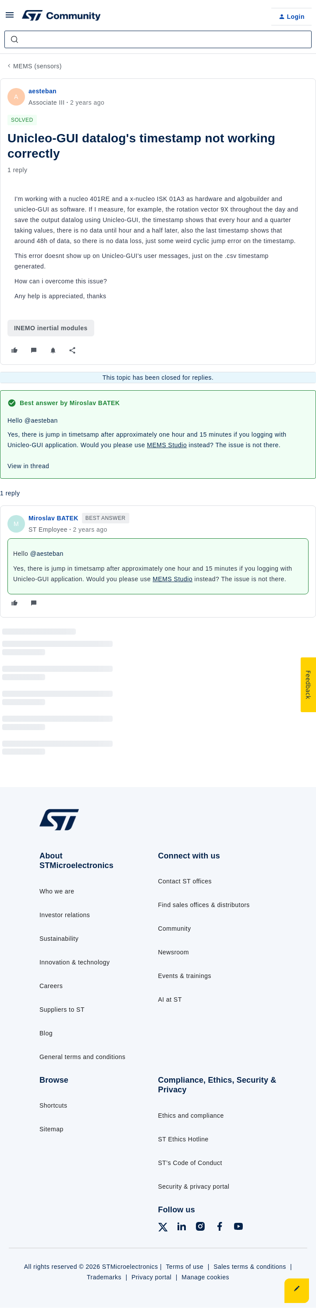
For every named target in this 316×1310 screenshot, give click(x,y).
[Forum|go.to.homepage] (61, 16)
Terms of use (184, 1266)
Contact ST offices (185, 881)
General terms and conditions (82, 1056)
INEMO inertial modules (51, 328)
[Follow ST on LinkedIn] (181, 1228)
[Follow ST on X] (163, 1229)
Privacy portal (151, 1277)
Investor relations (64, 914)
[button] (9, 17)
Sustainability (58, 938)
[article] (158, 561)
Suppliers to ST (62, 1009)
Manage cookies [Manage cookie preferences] (205, 1277)
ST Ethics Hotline (183, 1139)
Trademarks (104, 1277)
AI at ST (170, 999)
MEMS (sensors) (37, 66)
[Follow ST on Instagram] (200, 1228)
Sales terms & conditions (249, 1266)
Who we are (57, 891)
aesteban (42, 91)
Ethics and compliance (191, 1115)
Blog (46, 1033)
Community (174, 928)
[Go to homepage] (62, 830)
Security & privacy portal (194, 1186)
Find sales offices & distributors (204, 904)
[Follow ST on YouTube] (238, 1228)
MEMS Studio (167, 444)
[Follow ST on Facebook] (219, 1228)
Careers (51, 985)
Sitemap (51, 1129)
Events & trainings (184, 975)
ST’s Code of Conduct (190, 1162)
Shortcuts (53, 1105)
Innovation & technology (74, 962)
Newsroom (173, 952)
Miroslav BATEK (53, 518)
